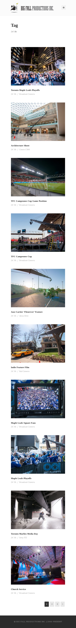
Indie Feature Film (20, 367)
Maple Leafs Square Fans (23, 423)
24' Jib (13, 94)
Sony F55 (23, 537)
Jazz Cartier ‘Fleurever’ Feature (27, 312)
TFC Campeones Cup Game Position (29, 201)
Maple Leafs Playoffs (21, 478)
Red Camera (24, 371)
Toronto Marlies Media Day (24, 534)
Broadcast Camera (27, 94)
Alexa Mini (23, 316)
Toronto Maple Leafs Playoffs (25, 90)
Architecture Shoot (20, 145)
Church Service (18, 589)
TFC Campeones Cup (21, 256)
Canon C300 (24, 149)
